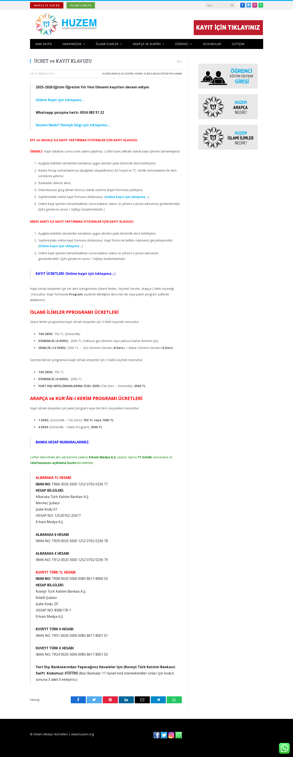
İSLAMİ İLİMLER (80, 5)
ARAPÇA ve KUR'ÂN (47, 5)
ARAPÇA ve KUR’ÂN (146, 44)
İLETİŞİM (238, 44)
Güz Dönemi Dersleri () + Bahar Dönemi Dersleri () (128, 348)
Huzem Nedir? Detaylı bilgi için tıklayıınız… (73, 125)
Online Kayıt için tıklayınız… (60, 99)
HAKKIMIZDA (71, 44)
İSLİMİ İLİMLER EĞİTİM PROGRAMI (163, 73)
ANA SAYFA (43, 44)
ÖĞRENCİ (181, 44)
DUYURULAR (212, 44)
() (90, 273)
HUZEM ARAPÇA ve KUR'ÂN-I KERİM (122, 73)
